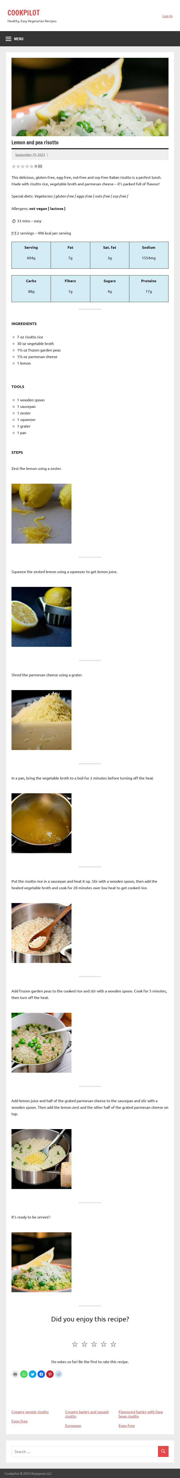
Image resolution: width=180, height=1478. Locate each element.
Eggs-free (19, 1421)
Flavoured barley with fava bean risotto (144, 1398)
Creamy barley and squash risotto (90, 1398)
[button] (24, 1374)
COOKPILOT (24, 12)
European (73, 1425)
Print (15, 1374)
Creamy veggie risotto (36, 1396)
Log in (167, 15)
